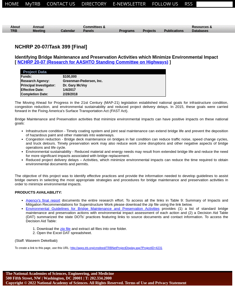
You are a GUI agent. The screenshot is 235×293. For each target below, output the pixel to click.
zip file (65, 229)
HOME (12, 4)
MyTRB (32, 4)
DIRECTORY (94, 4)
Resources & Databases (202, 29)
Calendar (68, 31)
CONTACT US (61, 4)
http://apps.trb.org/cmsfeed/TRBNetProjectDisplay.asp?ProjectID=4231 (117, 247)
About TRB (15, 29)
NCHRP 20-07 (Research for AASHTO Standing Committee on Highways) (93, 62)
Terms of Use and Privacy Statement (155, 283)
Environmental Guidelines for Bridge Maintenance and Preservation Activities (93, 209)
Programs (127, 31)
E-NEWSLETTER (129, 4)
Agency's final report (43, 200)
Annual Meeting (39, 29)
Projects (149, 31)
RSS (188, 4)
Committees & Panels (94, 29)
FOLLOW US (165, 4)
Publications (174, 31)
